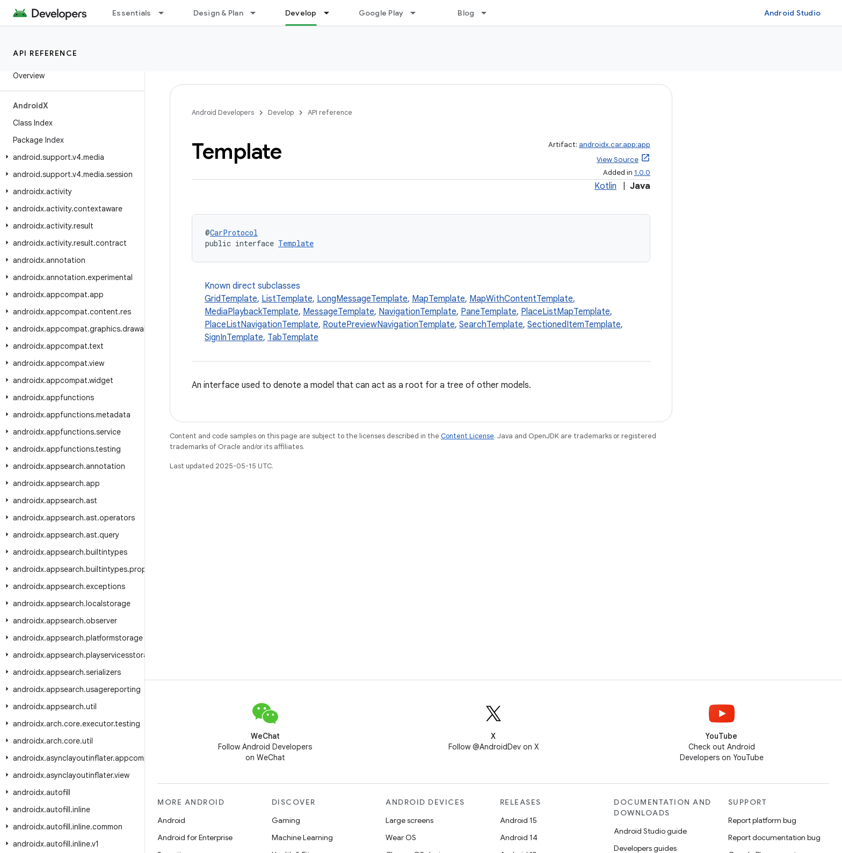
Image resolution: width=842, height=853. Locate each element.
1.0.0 (642, 172)
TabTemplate (292, 337)
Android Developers (223, 112)
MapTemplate (438, 298)
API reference (45, 53)
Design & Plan (218, 13)
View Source (617, 159)
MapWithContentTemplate (521, 298)
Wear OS (401, 837)
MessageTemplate (338, 311)
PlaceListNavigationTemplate (261, 324)
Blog (466, 13)
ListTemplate (287, 298)
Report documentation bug (774, 837)
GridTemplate (231, 298)
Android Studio (792, 13)
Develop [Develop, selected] (301, 13)
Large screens (409, 820)
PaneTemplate (489, 311)
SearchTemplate (491, 324)
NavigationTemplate (417, 311)
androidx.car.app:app (614, 144)
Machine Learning (302, 837)
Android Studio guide (650, 831)
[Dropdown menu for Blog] (488, 13)
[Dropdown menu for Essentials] (165, 13)
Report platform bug (762, 820)
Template (296, 243)
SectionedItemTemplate (574, 324)
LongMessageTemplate (362, 298)
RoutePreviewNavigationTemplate (389, 324)
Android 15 (518, 820)
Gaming (286, 820)
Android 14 (519, 837)
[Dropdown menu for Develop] (331, 13)
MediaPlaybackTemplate (252, 311)
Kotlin (605, 186)
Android (171, 820)
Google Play (381, 13)
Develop (281, 112)
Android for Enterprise (195, 837)
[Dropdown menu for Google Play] (417, 13)
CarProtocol (234, 232)
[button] (70, 157)
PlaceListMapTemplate (565, 311)
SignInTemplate (234, 337)
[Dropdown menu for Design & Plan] (257, 13)
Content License (467, 435)
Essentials (131, 13)
